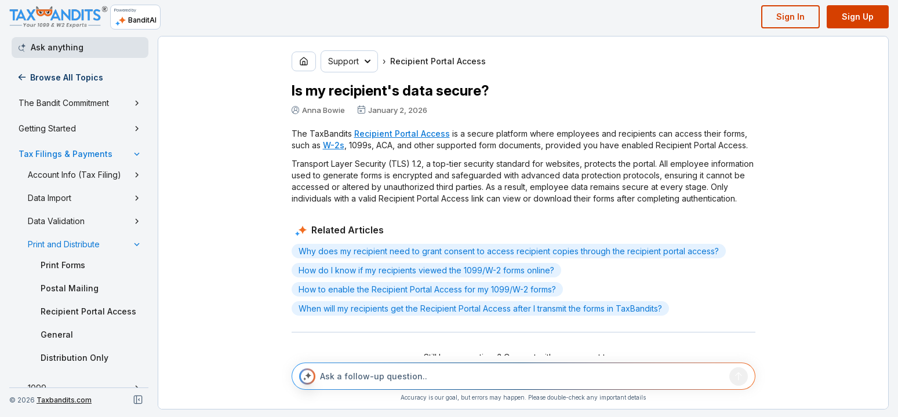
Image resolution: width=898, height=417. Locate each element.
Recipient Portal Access (402, 133)
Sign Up (858, 16)
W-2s (333, 145)
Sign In (790, 16)
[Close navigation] (138, 399)
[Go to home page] (304, 61)
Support (349, 61)
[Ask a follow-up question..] (522, 376)
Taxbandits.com (64, 400)
